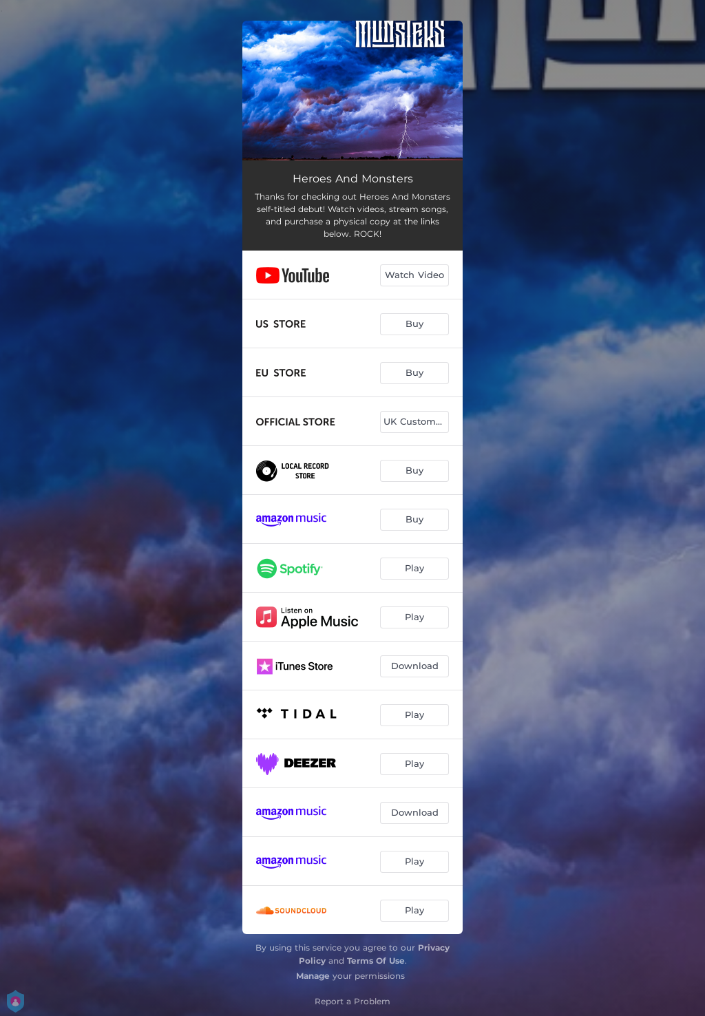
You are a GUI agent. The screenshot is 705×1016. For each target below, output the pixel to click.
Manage (313, 976)
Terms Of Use (376, 960)
